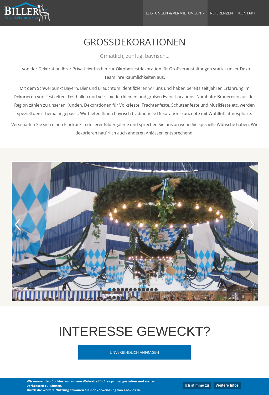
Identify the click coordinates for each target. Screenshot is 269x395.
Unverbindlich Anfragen (134, 352)
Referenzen (221, 13)
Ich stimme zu (197, 386)
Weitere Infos (227, 386)
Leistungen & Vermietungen (175, 13)
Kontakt (246, 13)
